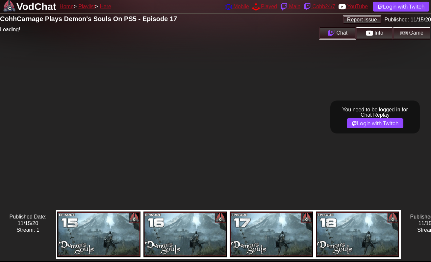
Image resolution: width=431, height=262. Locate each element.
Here (105, 6)
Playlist (86, 6)
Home (67, 6)
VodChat (36, 6)
